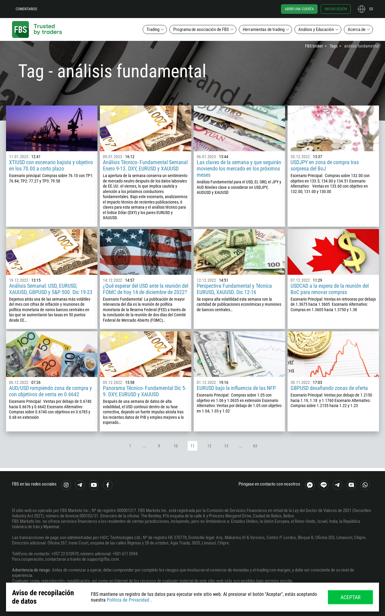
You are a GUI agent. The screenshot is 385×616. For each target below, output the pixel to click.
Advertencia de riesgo (31, 570)
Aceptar (350, 597)
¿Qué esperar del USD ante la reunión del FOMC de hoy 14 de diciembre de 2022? (145, 289)
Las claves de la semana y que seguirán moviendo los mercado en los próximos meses (239, 168)
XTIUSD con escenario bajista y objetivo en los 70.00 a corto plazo (51, 165)
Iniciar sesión (336, 9)
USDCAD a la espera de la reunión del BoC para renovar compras (330, 289)
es (371, 9)
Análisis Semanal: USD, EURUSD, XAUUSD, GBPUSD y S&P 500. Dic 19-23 (50, 289)
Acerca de (356, 29)
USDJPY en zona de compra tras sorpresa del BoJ (325, 165)
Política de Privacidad (128, 600)
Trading (152, 29)
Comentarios (26, 9)
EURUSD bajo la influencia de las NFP (236, 388)
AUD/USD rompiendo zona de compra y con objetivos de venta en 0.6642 (50, 391)
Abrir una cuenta (299, 9)
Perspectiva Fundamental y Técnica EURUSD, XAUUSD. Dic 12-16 (234, 289)
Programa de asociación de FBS (201, 29)
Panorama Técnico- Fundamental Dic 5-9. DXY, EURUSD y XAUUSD (144, 391)
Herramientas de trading (264, 29)
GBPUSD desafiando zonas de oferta (329, 388)
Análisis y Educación (316, 29)
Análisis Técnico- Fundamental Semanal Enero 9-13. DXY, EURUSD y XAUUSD (145, 165)
